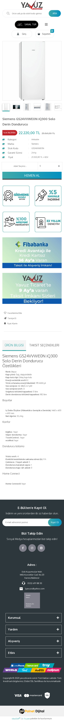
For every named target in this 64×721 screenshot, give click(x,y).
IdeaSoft (16, 718)
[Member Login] (22, 34)
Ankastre (35, 139)
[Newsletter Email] (25, 522)
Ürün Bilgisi (14, 345)
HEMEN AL (32, 175)
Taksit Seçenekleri (44, 345)
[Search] (32, 13)
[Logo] (32, 4)
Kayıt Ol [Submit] (55, 522)
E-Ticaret (26, 719)
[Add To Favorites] (13, 313)
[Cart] (44, 34)
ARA (55, 13)
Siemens (35, 144)
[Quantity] (49, 166)
